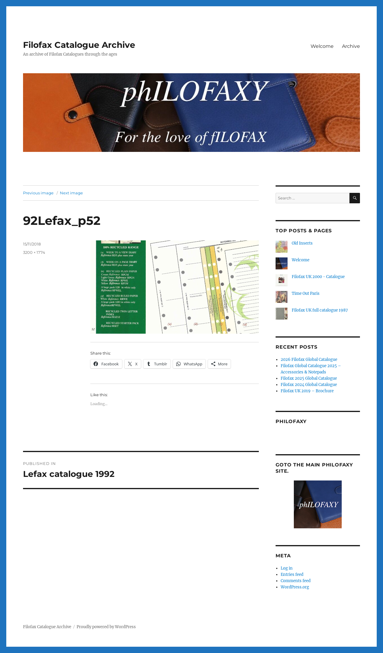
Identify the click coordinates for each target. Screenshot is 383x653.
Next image (71, 192)
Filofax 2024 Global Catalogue (309, 384)
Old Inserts (302, 243)
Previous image (38, 192)
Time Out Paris (306, 293)
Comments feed (296, 580)
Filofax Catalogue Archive (79, 45)
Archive (351, 46)
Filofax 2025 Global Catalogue (309, 378)
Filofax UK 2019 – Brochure (307, 390)
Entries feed (292, 574)
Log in (287, 568)
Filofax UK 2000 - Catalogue (318, 276)
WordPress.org (295, 587)
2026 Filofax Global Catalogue (309, 359)
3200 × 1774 (34, 252)
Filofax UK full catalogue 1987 (320, 310)
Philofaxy (291, 421)
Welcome (322, 46)
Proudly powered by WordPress (106, 626)
